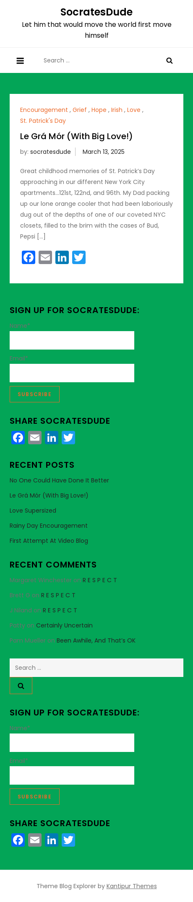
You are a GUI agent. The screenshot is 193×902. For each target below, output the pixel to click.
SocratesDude (96, 12)
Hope (99, 110)
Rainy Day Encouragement (49, 525)
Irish (117, 110)
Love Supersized (33, 510)
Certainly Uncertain (64, 625)
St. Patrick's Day (43, 120)
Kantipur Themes (132, 886)
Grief (80, 110)
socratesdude (50, 152)
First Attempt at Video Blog (49, 541)
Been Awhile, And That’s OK (96, 640)
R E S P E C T (100, 580)
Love (134, 110)
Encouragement (44, 110)
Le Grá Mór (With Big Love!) (76, 136)
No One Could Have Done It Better (59, 480)
